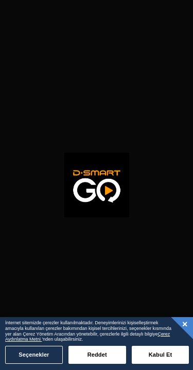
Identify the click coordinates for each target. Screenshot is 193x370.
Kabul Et (160, 354)
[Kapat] (185, 324)
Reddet (97, 354)
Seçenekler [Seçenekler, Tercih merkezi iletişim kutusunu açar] (34, 354)
